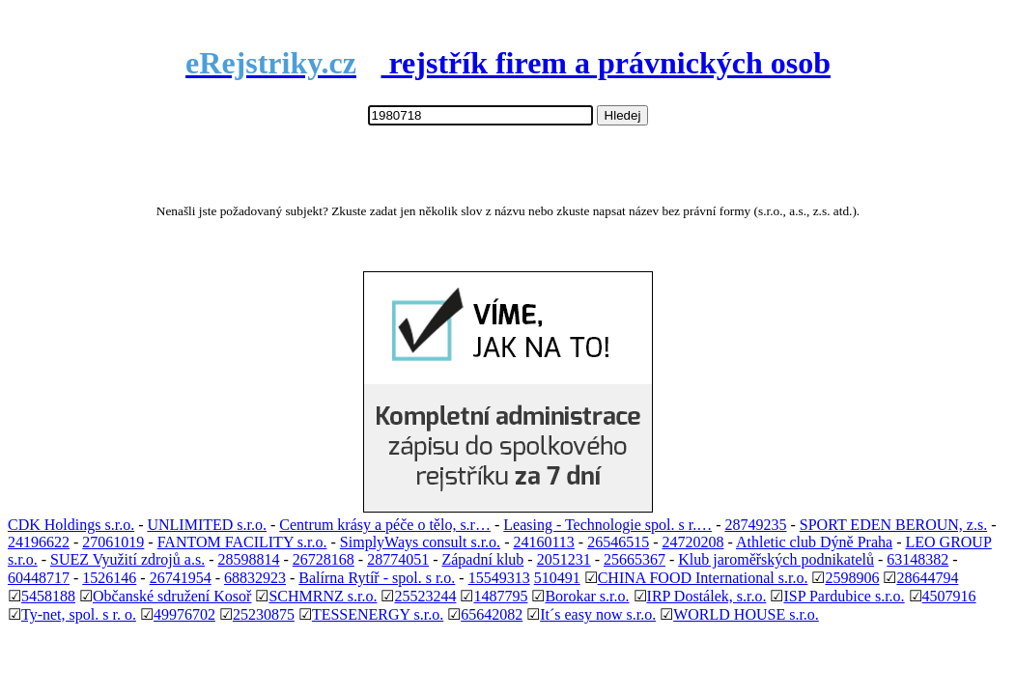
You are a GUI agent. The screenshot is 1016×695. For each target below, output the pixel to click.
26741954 (181, 578)
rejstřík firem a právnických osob (508, 62)
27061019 (113, 542)
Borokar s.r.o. (587, 596)
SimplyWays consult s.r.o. (420, 542)
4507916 (949, 596)
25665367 (634, 559)
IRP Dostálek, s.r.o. (707, 596)
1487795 (500, 596)
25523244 (425, 596)
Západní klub (482, 559)
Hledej (623, 115)
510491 (557, 578)
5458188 (48, 596)
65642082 (491, 614)
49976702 (184, 614)
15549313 (499, 578)
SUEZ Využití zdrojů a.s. (127, 559)
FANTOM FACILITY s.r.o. (242, 542)
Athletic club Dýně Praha (814, 542)
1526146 (109, 578)
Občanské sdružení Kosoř (172, 596)
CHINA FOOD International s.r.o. (703, 578)
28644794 (927, 578)
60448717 (39, 578)
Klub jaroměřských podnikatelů (776, 559)
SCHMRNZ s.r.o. (322, 596)
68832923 (255, 578)
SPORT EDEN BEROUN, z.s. (893, 524)
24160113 (543, 542)
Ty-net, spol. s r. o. (78, 614)
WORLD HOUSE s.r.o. (746, 614)
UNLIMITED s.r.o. (207, 524)
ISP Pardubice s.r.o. (843, 596)
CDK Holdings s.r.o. (71, 524)
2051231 (564, 559)
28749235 (755, 524)
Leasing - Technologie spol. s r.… (607, 524)
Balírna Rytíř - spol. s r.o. (376, 578)
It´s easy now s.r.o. (598, 614)
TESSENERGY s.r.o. (377, 614)
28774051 (398, 559)
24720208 (693, 542)
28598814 (248, 559)
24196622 (39, 542)
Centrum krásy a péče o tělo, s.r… (385, 524)
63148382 (917, 559)
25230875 (264, 614)
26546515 (618, 542)
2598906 (852, 578)
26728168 (323, 559)
